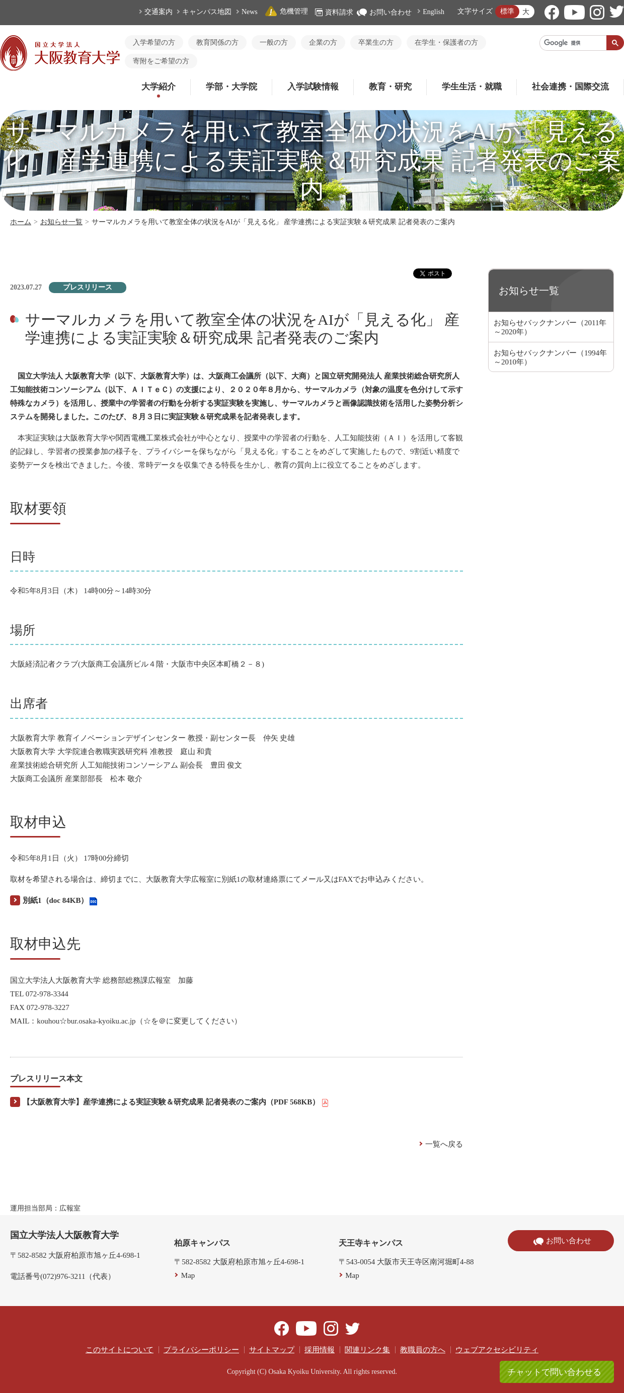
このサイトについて (119, 1350)
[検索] (573, 42)
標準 (507, 11)
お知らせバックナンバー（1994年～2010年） (550, 357)
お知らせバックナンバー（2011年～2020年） (550, 327)
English (433, 12)
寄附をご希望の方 (161, 61)
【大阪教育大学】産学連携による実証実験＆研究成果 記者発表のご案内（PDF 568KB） (176, 1102)
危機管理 (286, 11)
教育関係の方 (217, 42)
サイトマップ (271, 1350)
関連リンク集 (367, 1350)
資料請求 (334, 12)
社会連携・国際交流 (570, 86)
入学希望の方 (154, 42)
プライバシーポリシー (201, 1350)
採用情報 (319, 1350)
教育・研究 (390, 86)
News (250, 12)
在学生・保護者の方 (446, 42)
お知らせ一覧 (61, 222)
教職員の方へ (422, 1350)
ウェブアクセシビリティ (496, 1350)
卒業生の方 (376, 42)
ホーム (20, 222)
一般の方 (274, 42)
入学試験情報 (313, 86)
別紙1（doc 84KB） (60, 900)
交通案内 (158, 12)
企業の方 (323, 42)
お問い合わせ (384, 12)
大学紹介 (158, 86)
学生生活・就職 (472, 86)
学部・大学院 (231, 86)
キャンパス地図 (206, 12)
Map (188, 1275)
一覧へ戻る (444, 1144)
